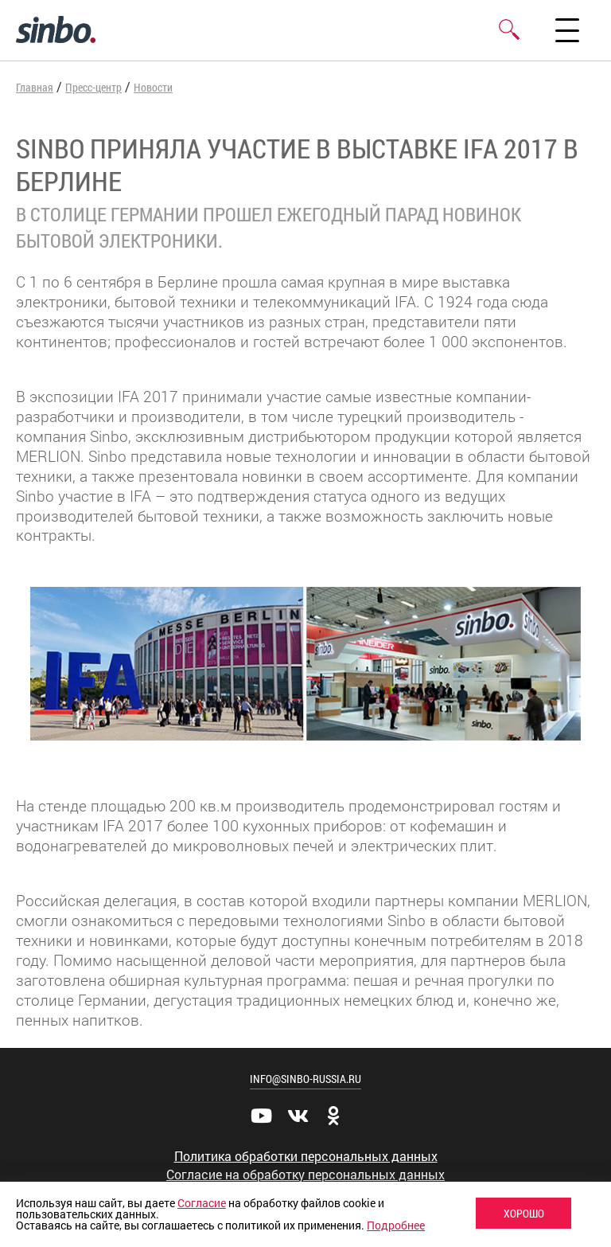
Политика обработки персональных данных (306, 1156)
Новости (153, 87)
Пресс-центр (93, 87)
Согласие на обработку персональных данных (305, 1174)
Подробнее (396, 1225)
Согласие (201, 1202)
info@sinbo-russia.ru (305, 1078)
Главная (34, 87)
